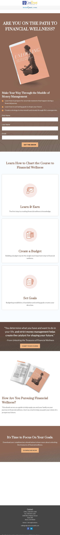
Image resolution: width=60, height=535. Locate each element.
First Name (6, 115)
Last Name (6, 125)
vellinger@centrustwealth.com (30, 525)
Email (4, 134)
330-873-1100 (32, 511)
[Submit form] (30, 144)
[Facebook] (28, 528)
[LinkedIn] (31, 528)
